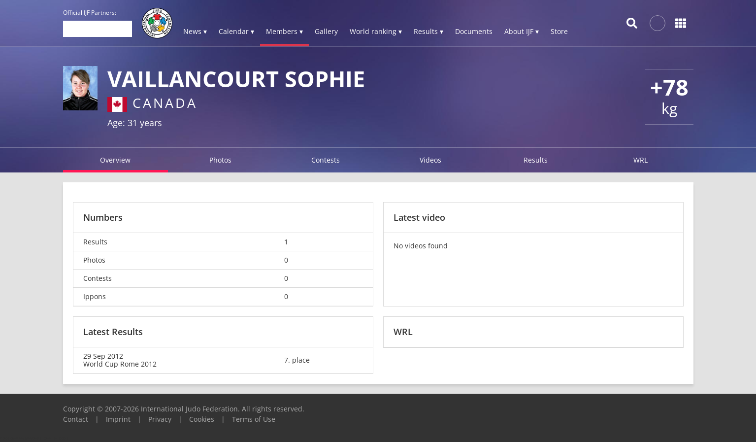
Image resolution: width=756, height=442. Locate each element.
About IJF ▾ (521, 31)
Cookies (201, 419)
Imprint (118, 419)
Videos (430, 160)
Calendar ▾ (236, 31)
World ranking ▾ (376, 31)
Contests (325, 160)
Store (559, 31)
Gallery (326, 31)
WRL (640, 160)
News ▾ (195, 31)
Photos (220, 160)
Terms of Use (253, 419)
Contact (75, 419)
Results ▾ (428, 31)
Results (536, 160)
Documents (474, 31)
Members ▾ (284, 31)
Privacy (159, 419)
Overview (115, 160)
